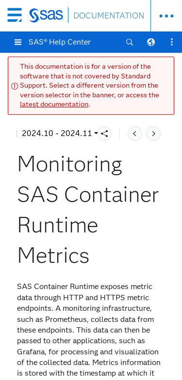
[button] (18, 42)
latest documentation (54, 104)
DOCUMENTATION (108, 15)
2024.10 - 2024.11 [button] (57, 133)
